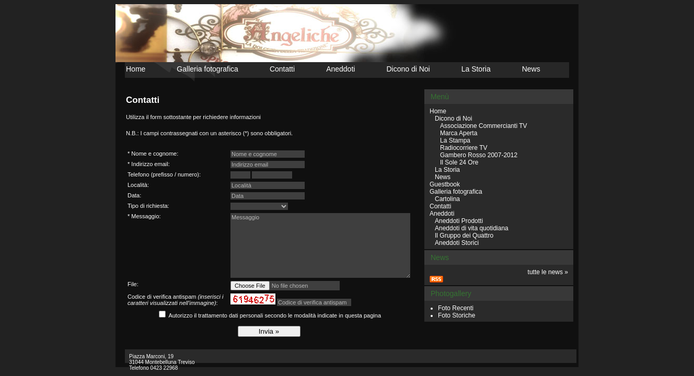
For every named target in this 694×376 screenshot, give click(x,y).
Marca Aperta (458, 133)
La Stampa (455, 140)
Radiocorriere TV (463, 147)
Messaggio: (145, 216)
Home (135, 69)
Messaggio (320, 245)
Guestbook (445, 184)
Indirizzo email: (150, 164)
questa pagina (363, 315)
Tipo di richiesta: (148, 206)
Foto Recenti (455, 308)
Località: (138, 185)
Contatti (282, 69)
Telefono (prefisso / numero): (164, 174)
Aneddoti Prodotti (459, 221)
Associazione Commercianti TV (483, 126)
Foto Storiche (456, 315)
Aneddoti (340, 69)
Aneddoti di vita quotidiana (471, 228)
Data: (134, 195)
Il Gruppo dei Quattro (464, 235)
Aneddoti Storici (457, 242)
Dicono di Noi (408, 69)
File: (133, 284)
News (531, 69)
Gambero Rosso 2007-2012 (478, 155)
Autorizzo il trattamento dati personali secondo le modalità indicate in (274, 315)
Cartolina (447, 199)
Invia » (269, 331)
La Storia (476, 69)
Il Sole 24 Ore (459, 162)
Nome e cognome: (154, 153)
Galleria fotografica (207, 69)
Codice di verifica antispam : (175, 299)
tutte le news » (548, 272)
